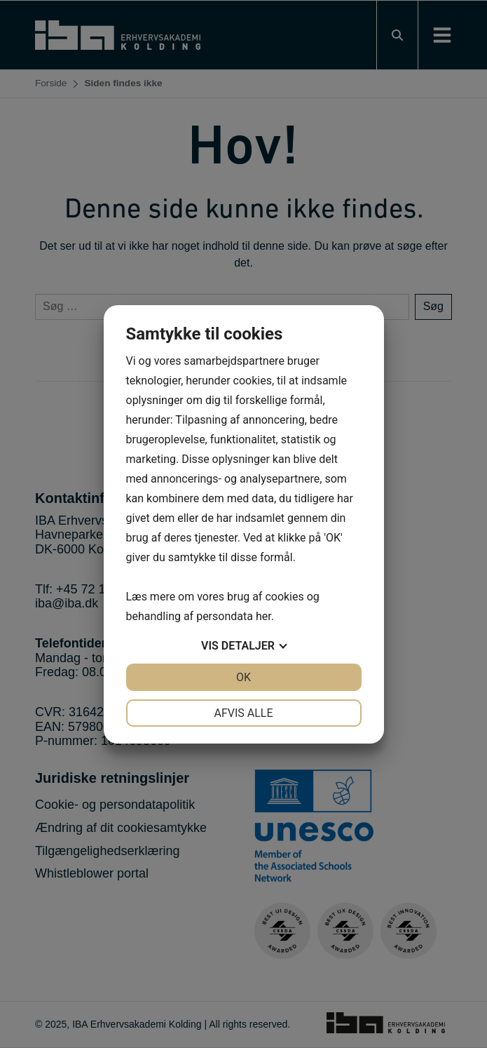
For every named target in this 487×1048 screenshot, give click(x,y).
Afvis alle (243, 713)
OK (243, 677)
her (263, 616)
